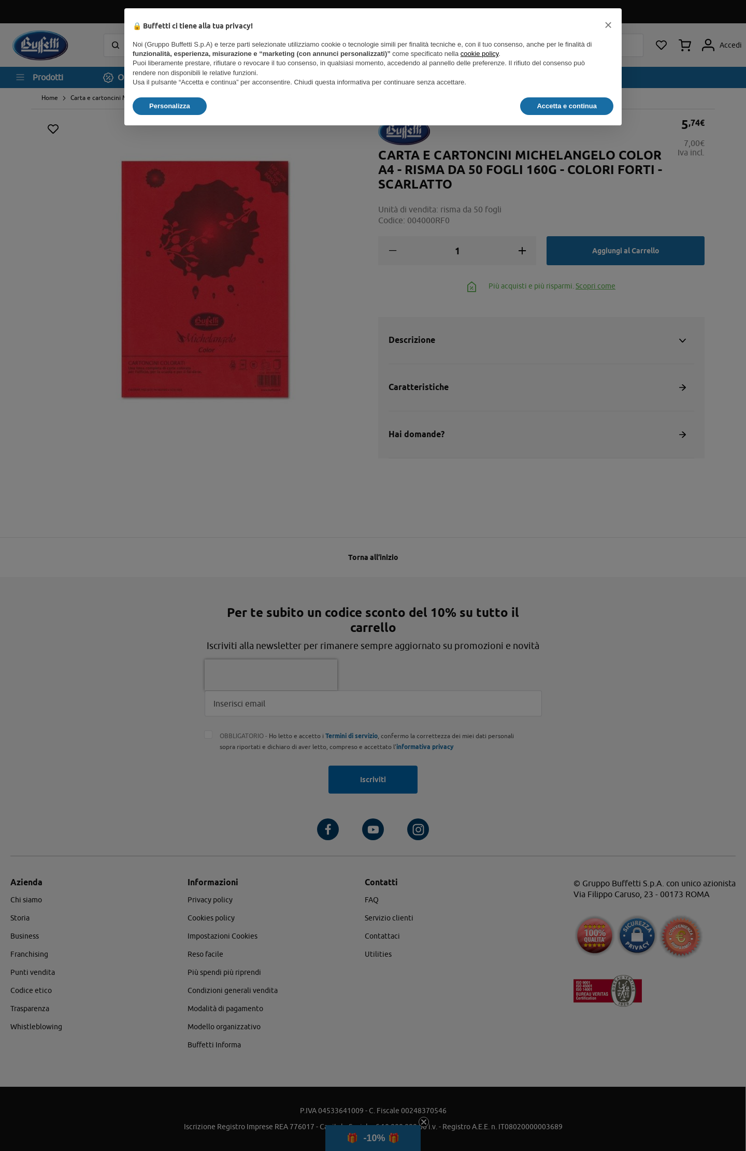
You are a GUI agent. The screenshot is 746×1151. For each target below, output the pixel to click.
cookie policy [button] (479, 53)
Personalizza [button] (169, 106)
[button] (608, 25)
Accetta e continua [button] (567, 106)
